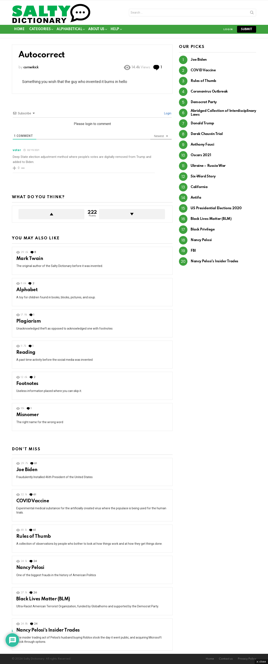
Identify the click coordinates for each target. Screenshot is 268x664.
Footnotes (27, 383)
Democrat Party (204, 102)
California (199, 187)
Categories (39, 30)
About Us (96, 30)
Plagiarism (28, 321)
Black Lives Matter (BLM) (43, 599)
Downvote (132, 214)
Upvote (51, 214)
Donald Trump (202, 123)
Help (114, 30)
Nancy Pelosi (30, 567)
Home (19, 29)
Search (252, 13)
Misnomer (27, 415)
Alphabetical (69, 30)
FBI (193, 251)
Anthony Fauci (202, 144)
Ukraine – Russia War (208, 166)
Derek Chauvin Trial (207, 134)
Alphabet (27, 290)
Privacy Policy (247, 658)
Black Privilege (203, 229)
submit (246, 29)
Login (167, 113)
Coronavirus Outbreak (209, 91)
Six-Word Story (203, 176)
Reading (25, 352)
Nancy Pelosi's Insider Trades (48, 630)
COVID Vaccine (32, 501)
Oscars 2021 (201, 155)
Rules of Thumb (33, 536)
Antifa (196, 197)
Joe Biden (27, 469)
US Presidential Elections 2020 (216, 208)
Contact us (226, 658)
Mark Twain (29, 258)
